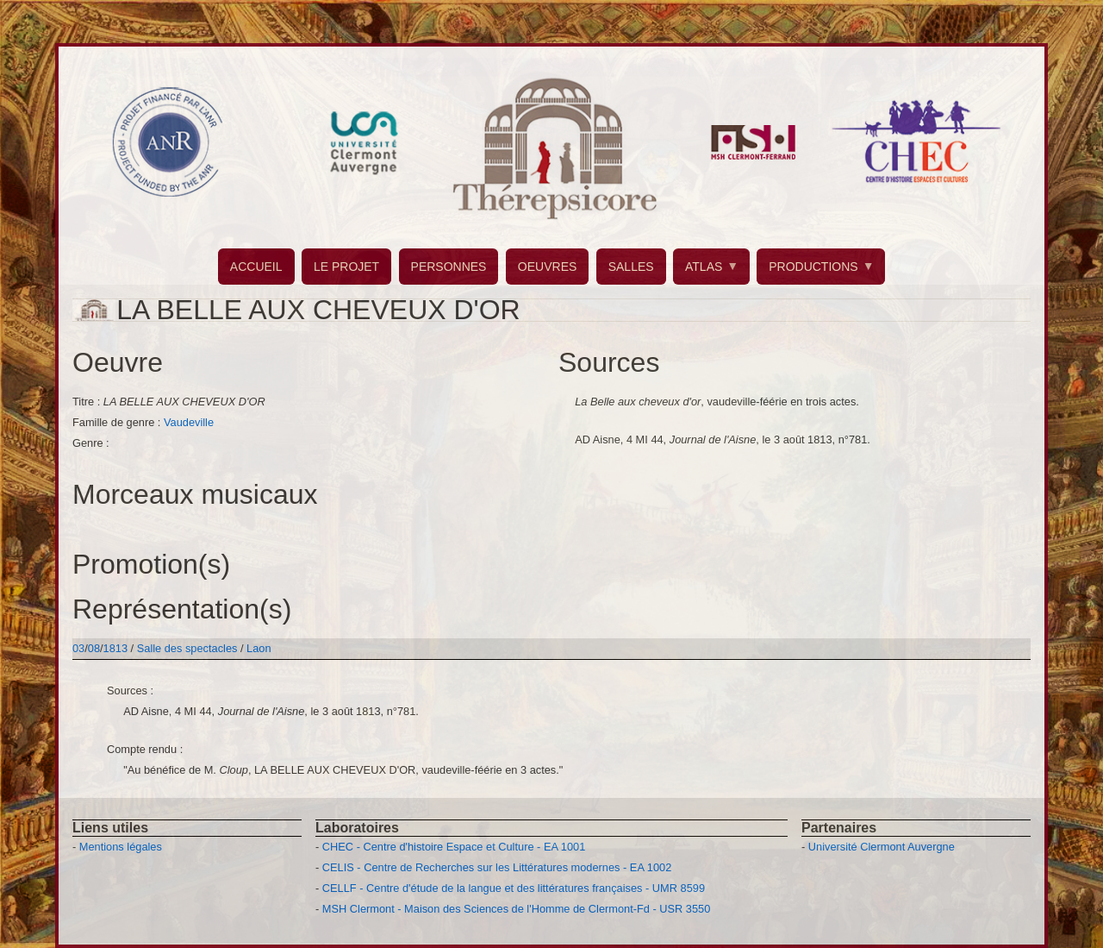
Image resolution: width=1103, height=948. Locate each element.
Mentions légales (120, 846)
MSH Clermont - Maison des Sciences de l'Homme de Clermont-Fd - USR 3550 (516, 908)
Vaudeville (189, 422)
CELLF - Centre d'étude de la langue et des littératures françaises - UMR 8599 (513, 888)
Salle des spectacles (188, 648)
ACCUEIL (256, 266)
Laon (258, 648)
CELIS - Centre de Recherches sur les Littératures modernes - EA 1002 (496, 867)
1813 (115, 648)
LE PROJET (346, 266)
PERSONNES (449, 266)
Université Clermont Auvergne (881, 846)
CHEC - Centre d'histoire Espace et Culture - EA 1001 (453, 846)
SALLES (631, 266)
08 (94, 648)
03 (78, 648)
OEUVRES (547, 266)
